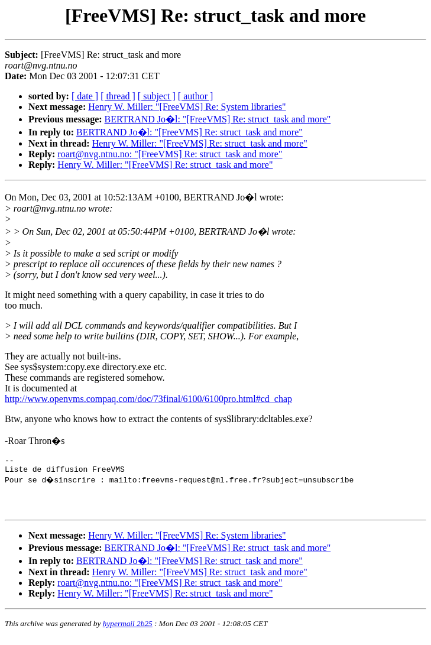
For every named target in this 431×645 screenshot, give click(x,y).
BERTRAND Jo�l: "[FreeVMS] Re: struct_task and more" (218, 119)
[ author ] (195, 96)
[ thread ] (118, 96)
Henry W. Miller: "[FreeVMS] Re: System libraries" (187, 107)
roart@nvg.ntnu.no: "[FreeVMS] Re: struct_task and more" (169, 154)
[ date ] (85, 96)
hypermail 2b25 (128, 630)
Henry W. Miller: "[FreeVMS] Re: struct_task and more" (199, 143)
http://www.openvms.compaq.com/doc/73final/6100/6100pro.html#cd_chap (148, 399)
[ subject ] (157, 96)
